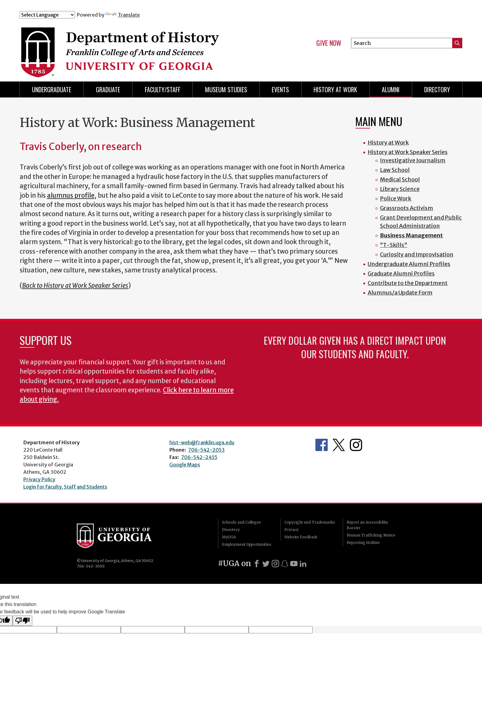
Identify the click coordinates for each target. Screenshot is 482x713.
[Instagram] (275, 563)
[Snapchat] (284, 563)
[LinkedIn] (303, 563)
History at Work (335, 89)
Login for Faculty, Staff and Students (65, 487)
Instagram (356, 445)
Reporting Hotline (363, 542)
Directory (437, 89)
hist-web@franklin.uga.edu (201, 442)
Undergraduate (51, 89)
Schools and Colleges (241, 522)
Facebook (321, 445)
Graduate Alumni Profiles (401, 273)
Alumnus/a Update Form (400, 292)
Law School (395, 169)
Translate (122, 15)
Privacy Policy (39, 479)
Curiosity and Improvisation (416, 254)
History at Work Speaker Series (408, 152)
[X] (266, 563)
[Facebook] (256, 563)
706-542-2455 (199, 457)
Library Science (400, 188)
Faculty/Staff (162, 89)
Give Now (328, 43)
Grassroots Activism (406, 208)
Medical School (400, 179)
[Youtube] (294, 563)
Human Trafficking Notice (371, 535)
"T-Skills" (393, 244)
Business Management (411, 235)
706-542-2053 (206, 450)
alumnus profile (70, 196)
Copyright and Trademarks (309, 522)
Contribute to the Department (408, 283)
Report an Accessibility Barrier (367, 525)
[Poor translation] (22, 621)
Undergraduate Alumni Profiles (409, 263)
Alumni (391, 89)
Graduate (108, 89)
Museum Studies (226, 89)
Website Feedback (300, 537)
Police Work (395, 198)
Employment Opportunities (246, 544)
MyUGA (229, 537)
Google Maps (184, 464)
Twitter (339, 445)
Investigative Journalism (412, 160)
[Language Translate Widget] (47, 14)
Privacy (291, 529)
